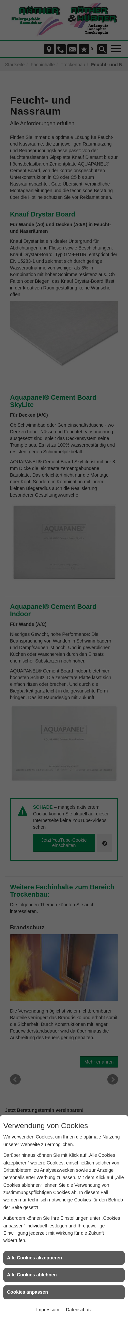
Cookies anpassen (27, 1292)
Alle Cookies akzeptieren (34, 1257)
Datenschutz (79, 1309)
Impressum (47, 1309)
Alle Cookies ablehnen (32, 1274)
